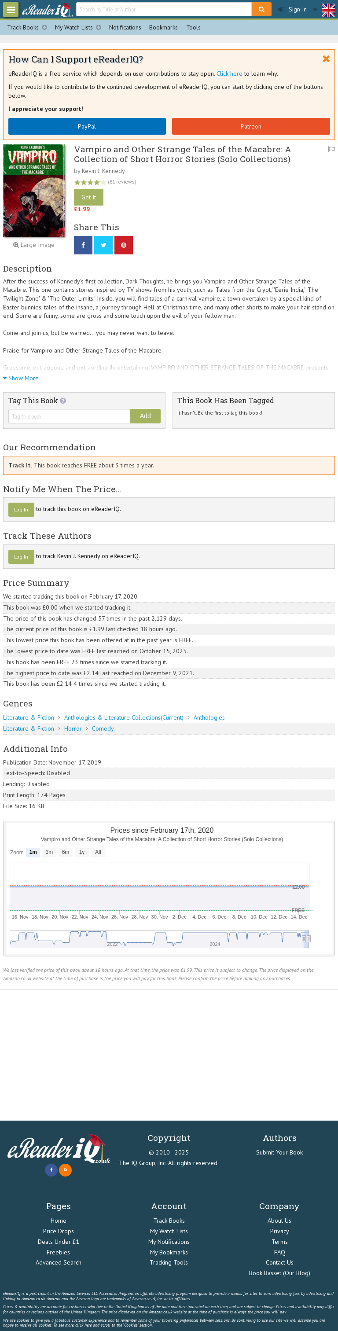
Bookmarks (163, 27)
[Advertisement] (169, 1055)
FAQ (279, 1252)
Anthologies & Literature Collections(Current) (124, 717)
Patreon (251, 126)
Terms (280, 1242)
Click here (229, 73)
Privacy (279, 1231)
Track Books (29, 27)
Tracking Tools (169, 1262)
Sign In (292, 9)
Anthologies (209, 717)
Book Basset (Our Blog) (279, 1273)
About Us (279, 1220)
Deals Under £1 (58, 1242)
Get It (88, 197)
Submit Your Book (279, 1152)
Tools (193, 27)
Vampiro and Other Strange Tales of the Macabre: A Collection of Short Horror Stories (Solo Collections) (182, 153)
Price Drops (58, 1231)
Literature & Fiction (28, 717)
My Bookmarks (169, 1252)
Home (58, 1220)
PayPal (87, 126)
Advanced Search (58, 1262)
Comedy (103, 728)
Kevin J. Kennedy (103, 171)
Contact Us (280, 1262)
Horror (73, 728)
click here (83, 1325)
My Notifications (169, 1242)
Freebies (58, 1252)
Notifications (125, 27)
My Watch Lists (80, 27)
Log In (21, 509)
